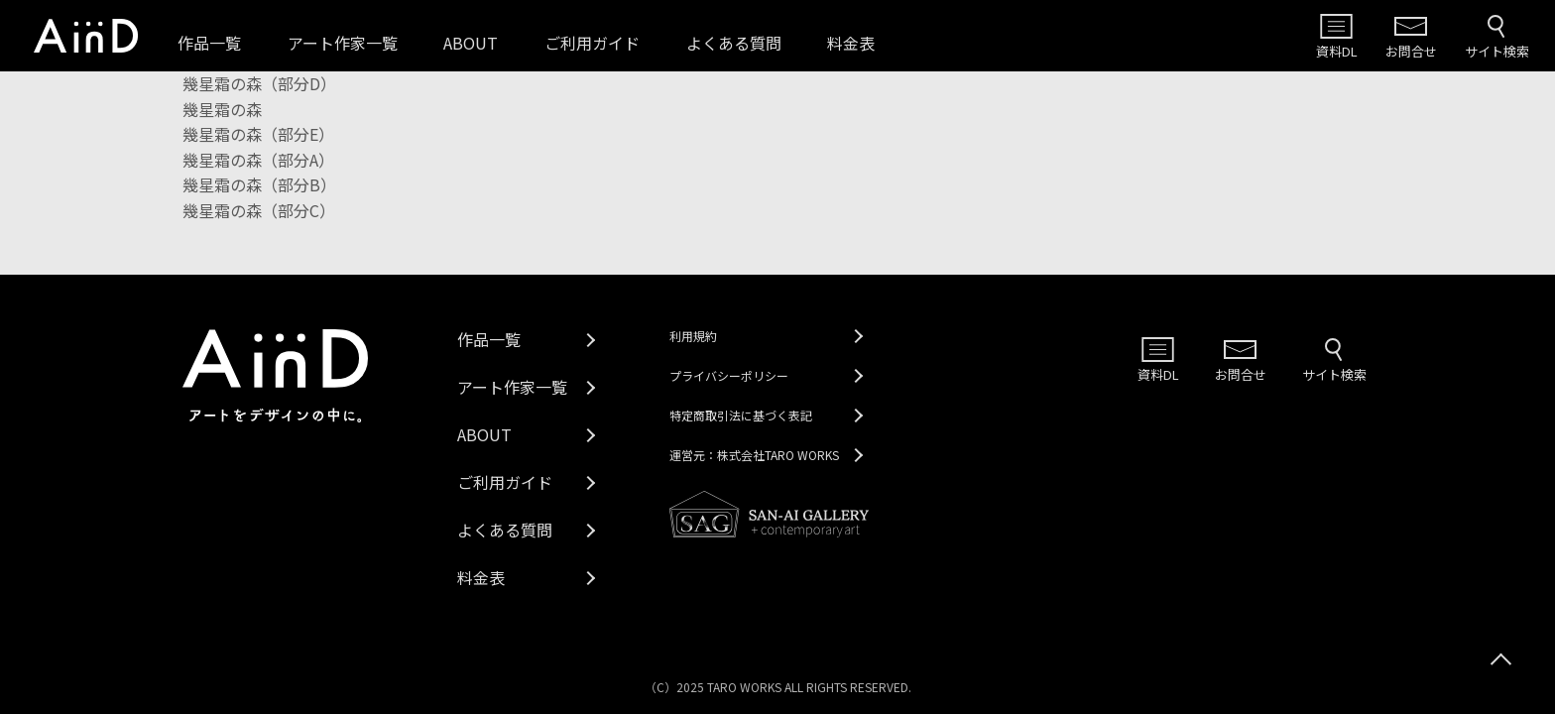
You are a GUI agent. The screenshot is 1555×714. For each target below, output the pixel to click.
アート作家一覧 (343, 43)
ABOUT (470, 43)
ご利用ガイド (592, 43)
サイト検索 (1497, 51)
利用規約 (693, 335)
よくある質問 (733, 43)
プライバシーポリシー (728, 375)
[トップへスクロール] (1500, 659)
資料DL (1337, 51)
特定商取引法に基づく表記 (740, 415)
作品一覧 (209, 43)
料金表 (851, 43)
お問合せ (1411, 51)
